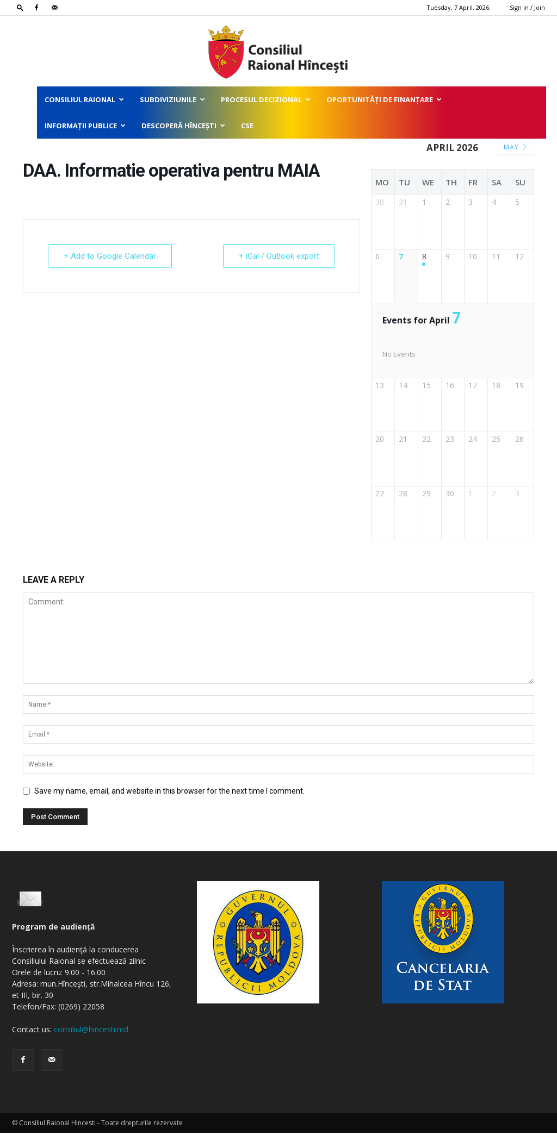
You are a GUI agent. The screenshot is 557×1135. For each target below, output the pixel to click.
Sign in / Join (527, 7)
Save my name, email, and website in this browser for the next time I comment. (169, 793)
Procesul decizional (266, 99)
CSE (247, 125)
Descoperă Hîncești (183, 125)
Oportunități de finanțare (384, 99)
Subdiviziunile (172, 99)
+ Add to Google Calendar (110, 256)
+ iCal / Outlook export (279, 256)
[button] (20, 7)
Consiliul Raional (84, 99)
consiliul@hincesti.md (91, 1031)
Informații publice (85, 125)
